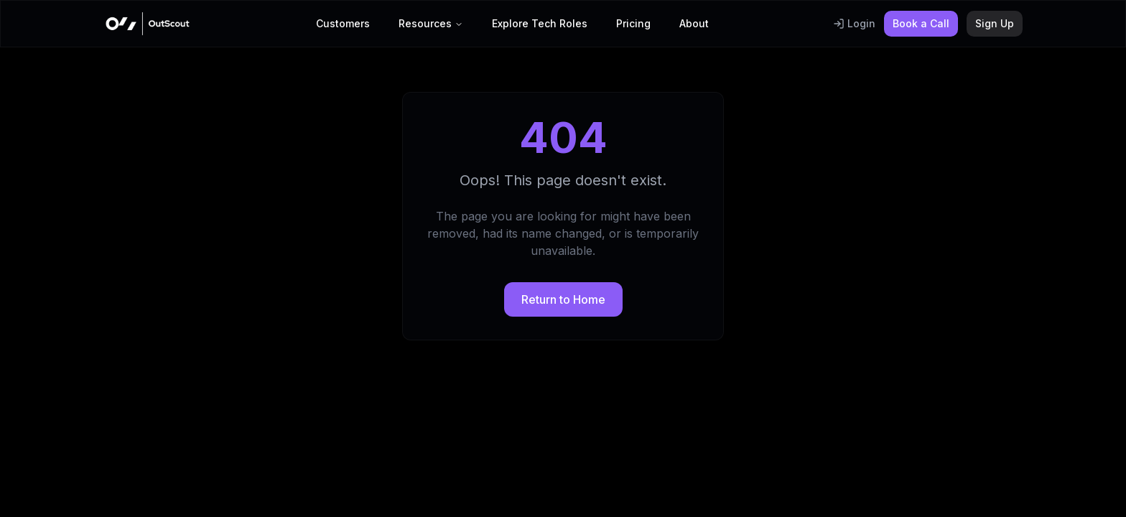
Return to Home (563, 299)
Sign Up (994, 23)
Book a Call (921, 23)
